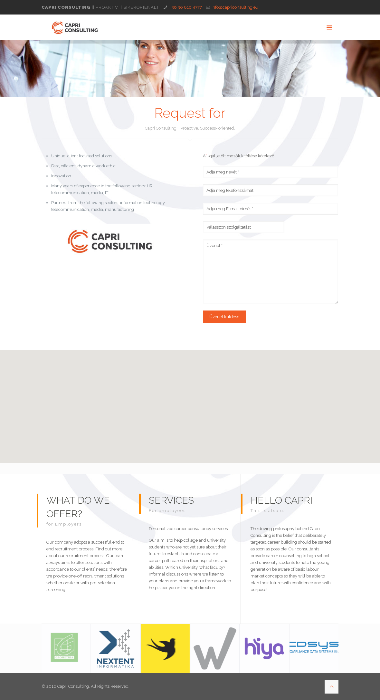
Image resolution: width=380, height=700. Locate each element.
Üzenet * (270, 272)
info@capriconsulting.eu (235, 7)
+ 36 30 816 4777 (185, 7)
